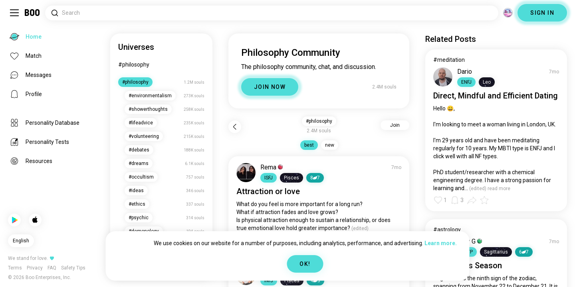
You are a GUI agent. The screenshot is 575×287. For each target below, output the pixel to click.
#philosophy (133, 64)
